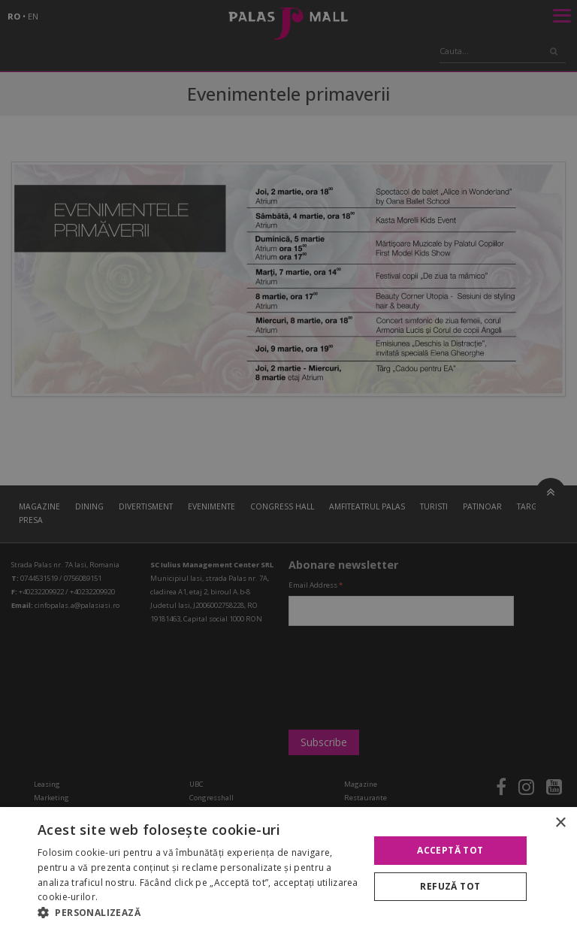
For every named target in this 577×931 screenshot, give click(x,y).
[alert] (288, 465)
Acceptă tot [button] (450, 850)
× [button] (560, 823)
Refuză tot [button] (450, 886)
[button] (198, 912)
